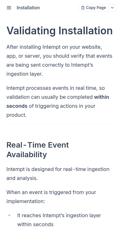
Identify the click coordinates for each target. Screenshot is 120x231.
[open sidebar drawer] (9, 8)
